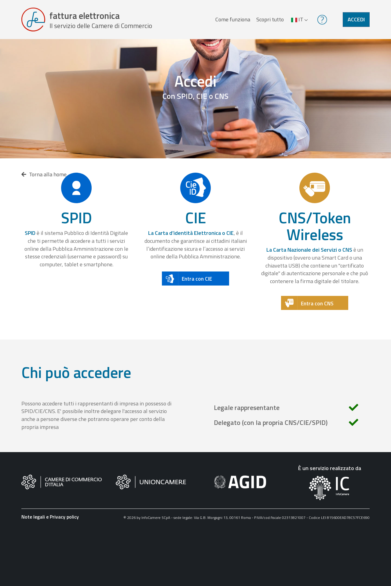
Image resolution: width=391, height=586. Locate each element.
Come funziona (232, 19)
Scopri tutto (270, 19)
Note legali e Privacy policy (50, 516)
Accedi (356, 19)
